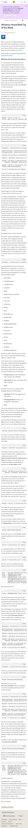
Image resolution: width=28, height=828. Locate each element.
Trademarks (3, 826)
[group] (14, 118)
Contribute (3, 821)
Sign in (25, 2)
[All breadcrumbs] (2, 20)
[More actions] (25, 20)
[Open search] (21, 2)
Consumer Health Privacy (7, 823)
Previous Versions (13, 819)
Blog (20, 819)
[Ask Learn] (22, 20)
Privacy (9, 821)
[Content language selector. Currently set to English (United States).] (8, 812)
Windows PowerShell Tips (11, 20)
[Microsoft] (14, 2)
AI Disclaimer (4, 819)
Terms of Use (19, 823)
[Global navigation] (1, 2)
